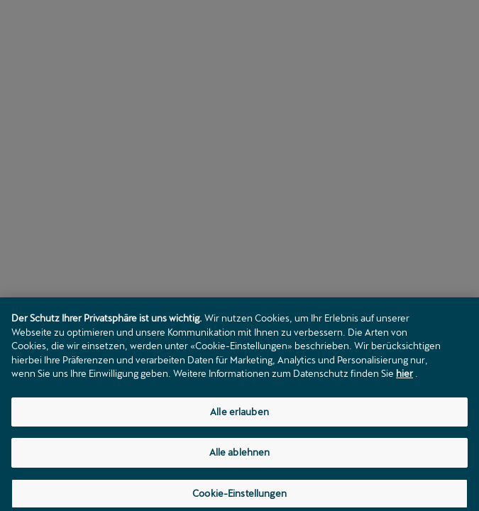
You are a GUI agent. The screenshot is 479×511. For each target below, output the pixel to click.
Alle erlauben (239, 415)
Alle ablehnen (239, 456)
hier (404, 377)
